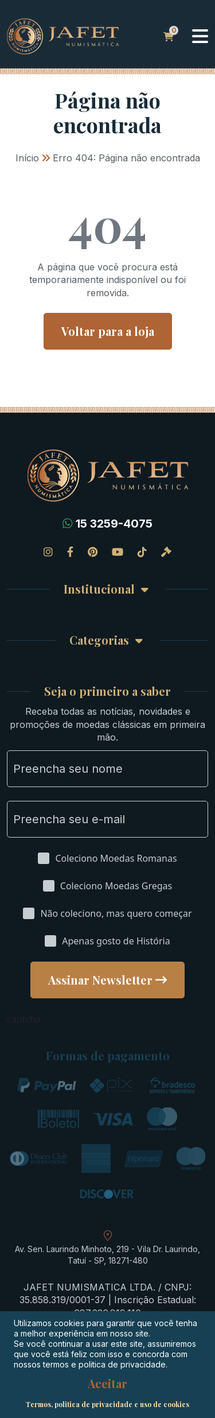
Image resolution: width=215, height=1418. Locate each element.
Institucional (99, 589)
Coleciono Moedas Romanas (116, 858)
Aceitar (107, 1383)
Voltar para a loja (107, 331)
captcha (24, 1019)
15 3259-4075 (114, 523)
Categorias (99, 640)
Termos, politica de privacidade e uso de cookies (107, 1404)
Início (27, 158)
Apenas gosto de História (116, 941)
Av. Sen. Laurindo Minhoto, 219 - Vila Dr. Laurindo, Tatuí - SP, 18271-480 (107, 1254)
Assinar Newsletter (100, 979)
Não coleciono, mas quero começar (115, 913)
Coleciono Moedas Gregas (116, 886)
